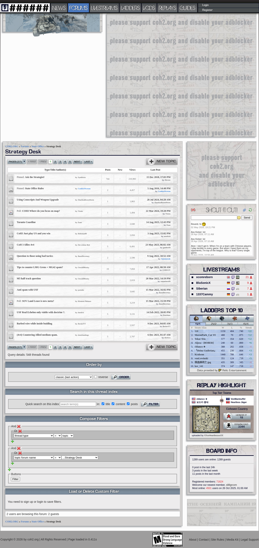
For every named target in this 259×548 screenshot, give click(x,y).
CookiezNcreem (84, 189)
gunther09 (167, 248)
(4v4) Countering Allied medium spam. (37, 334)
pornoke (81, 290)
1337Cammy (204, 294)
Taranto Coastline (26, 222)
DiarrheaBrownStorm (86, 200)
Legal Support (250, 539)
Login (205, 5)
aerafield (167, 236)
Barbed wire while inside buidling (34, 323)
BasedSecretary (84, 256)
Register (207, 10)
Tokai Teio (200, 338)
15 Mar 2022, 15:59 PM (158, 301)
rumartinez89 (165, 281)
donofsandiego (83, 335)
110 (196, 331)
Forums (25, 146)
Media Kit (232, 539)
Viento (80, 211)
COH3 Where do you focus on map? (38, 210)
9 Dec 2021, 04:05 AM (159, 323)
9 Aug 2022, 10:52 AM (158, 256)
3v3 (230, 324)
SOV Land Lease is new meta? (35, 301)
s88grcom (231, 484)
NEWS (59, 7)
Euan (80, 222)
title (108, 404)
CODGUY (166, 270)
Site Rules (218, 539)
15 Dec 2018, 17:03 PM (158, 177)
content (120, 404)
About (193, 539)
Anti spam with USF (27, 289)
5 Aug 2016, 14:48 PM (159, 188)
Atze (193, 246)
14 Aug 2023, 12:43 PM (158, 222)
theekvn (81, 312)
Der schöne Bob (84, 245)
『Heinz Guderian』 (205, 350)
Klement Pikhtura (84, 301)
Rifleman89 (82, 234)
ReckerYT (82, 324)
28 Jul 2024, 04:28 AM (158, 199)
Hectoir (167, 180)
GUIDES (187, 7)
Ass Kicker (196, 232)
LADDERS (130, 7)
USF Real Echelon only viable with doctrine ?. (41, 312)
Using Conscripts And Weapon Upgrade (38, 199)
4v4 (246, 324)
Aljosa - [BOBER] (204, 342)
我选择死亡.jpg (203, 362)
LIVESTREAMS (104, 7)
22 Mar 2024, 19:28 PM (158, 211)
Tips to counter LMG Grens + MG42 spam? (40, 267)
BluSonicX (203, 282)
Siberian (201, 288)
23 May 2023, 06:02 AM (157, 244)
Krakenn (199, 354)
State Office (38, 146)
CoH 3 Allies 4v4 (25, 244)
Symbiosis (82, 177)
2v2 (214, 324)
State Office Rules (30, 188)
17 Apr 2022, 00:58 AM (158, 267)
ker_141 (199, 366)
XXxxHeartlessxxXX (213, 435)
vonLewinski (201, 358)
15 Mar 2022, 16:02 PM (158, 290)
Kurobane (167, 315)
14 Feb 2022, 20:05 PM (158, 312)
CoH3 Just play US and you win (33, 233)
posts (134, 404)
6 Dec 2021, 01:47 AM (159, 335)
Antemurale (165, 259)
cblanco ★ (200, 346)
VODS (149, 7)
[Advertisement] (122, 74)
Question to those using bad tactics (35, 256)
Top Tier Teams (221, 393)
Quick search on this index (42, 404)
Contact (204, 539)
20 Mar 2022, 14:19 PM (158, 278)
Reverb (194, 224)
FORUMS (78, 7)
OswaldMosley (83, 267)
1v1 (198, 324)
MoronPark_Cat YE (205, 335)
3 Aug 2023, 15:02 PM (159, 233)
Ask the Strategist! (30, 177)
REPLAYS (167, 7)
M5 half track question (29, 278)
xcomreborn (204, 277)
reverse (103, 377)
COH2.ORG (11, 146)
